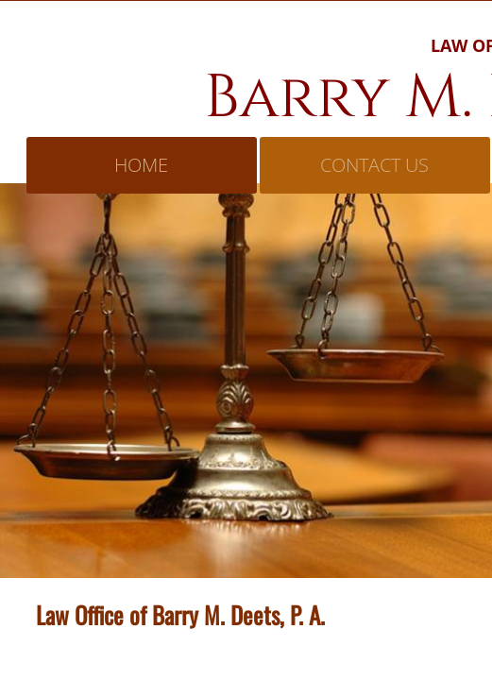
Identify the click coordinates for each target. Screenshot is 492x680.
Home (141, 165)
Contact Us (374, 165)
